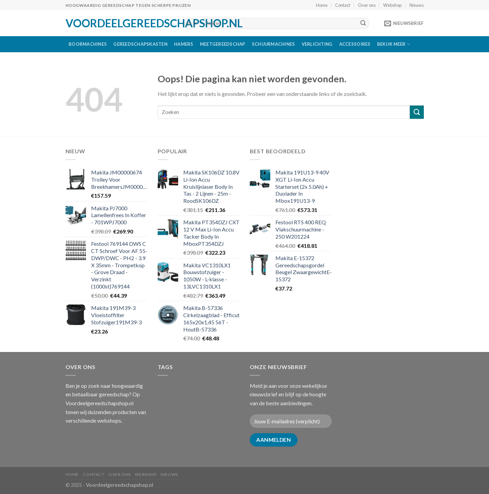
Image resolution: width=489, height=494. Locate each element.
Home (322, 5)
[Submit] (363, 23)
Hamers (183, 44)
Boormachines (88, 44)
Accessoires (355, 44)
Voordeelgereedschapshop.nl (119, 23)
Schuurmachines (273, 44)
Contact (342, 5)
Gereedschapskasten (140, 44)
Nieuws (416, 5)
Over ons (367, 5)
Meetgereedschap (222, 44)
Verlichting (317, 44)
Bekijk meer (393, 44)
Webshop (392, 5)
